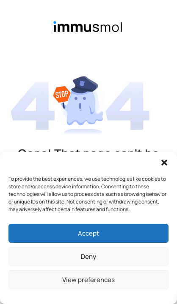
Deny (88, 256)
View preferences (88, 279)
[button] (164, 162)
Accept (88, 233)
